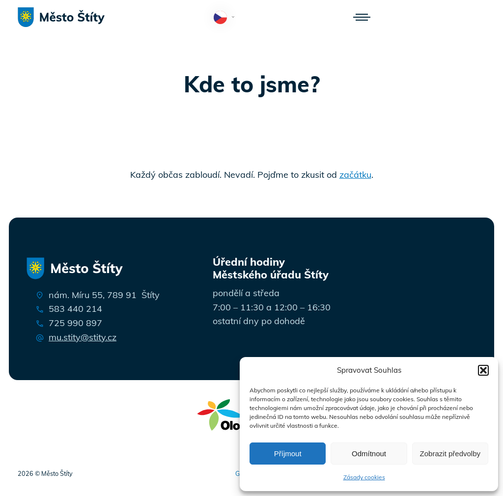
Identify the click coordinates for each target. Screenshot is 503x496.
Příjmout (288, 453)
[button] (483, 370)
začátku (355, 174)
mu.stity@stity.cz (82, 337)
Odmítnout (369, 453)
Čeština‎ (226, 18)
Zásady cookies (364, 477)
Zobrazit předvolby (450, 453)
